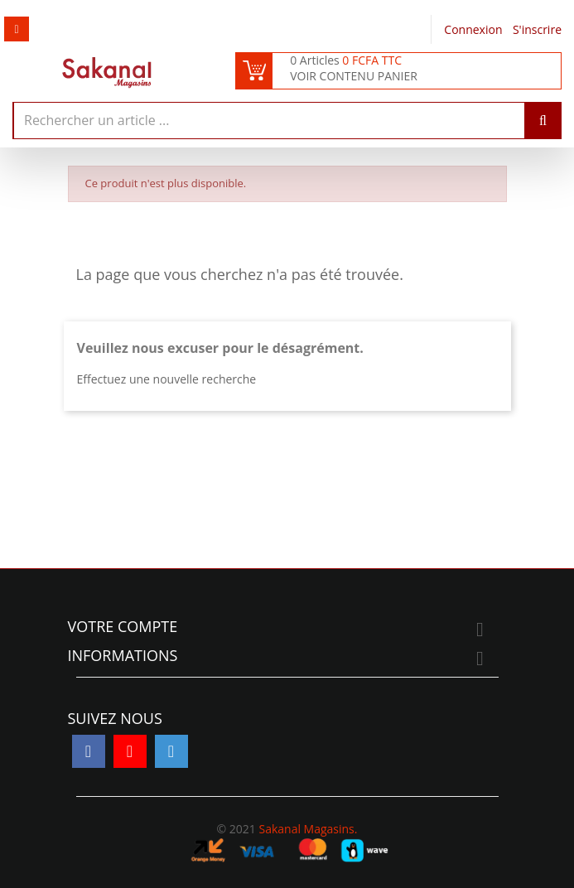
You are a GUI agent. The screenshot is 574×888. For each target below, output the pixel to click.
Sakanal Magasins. (307, 829)
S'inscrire (537, 29)
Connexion (474, 29)
